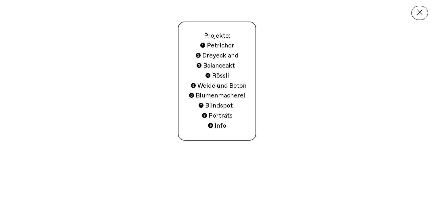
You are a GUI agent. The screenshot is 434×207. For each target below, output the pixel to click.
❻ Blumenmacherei (217, 96)
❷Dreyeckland (108, 194)
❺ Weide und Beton (218, 86)
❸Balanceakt (157, 194)
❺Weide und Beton (244, 194)
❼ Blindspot (216, 106)
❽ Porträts (217, 116)
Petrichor (65, 194)
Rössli (217, 76)
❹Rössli (196, 194)
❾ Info (217, 126)
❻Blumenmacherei (311, 194)
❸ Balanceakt (215, 66)
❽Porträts (406, 194)
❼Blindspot (366, 194)
